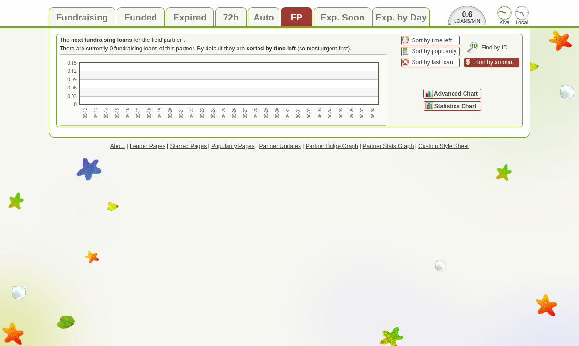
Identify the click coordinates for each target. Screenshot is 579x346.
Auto (263, 17)
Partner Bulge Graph (332, 146)
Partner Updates (280, 146)
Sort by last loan (432, 62)
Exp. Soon (343, 17)
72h (231, 17)
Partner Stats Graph (388, 146)
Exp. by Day (401, 17)
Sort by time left (432, 40)
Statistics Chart (456, 106)
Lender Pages (147, 146)
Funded (140, 17)
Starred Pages (188, 146)
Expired (190, 17)
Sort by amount (494, 62)
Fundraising (82, 17)
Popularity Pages (233, 146)
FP (296, 17)
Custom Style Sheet (443, 146)
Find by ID (494, 47)
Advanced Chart (456, 93)
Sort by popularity (434, 51)
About (117, 146)
